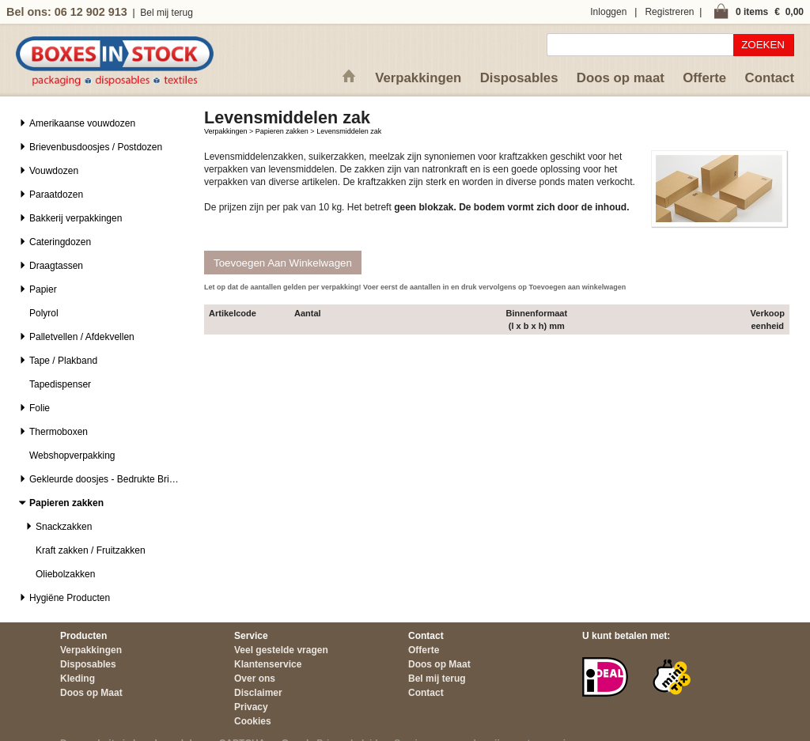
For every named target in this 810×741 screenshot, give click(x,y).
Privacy (251, 707)
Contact (769, 77)
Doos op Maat (91, 692)
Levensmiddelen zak (348, 131)
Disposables (519, 77)
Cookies (252, 721)
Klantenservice (267, 664)
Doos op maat (620, 77)
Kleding (77, 678)
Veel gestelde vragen (281, 650)
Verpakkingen (418, 77)
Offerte (704, 77)
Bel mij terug (166, 12)
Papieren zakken (281, 131)
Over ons (254, 678)
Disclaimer (258, 692)
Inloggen (608, 11)
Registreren (669, 11)
